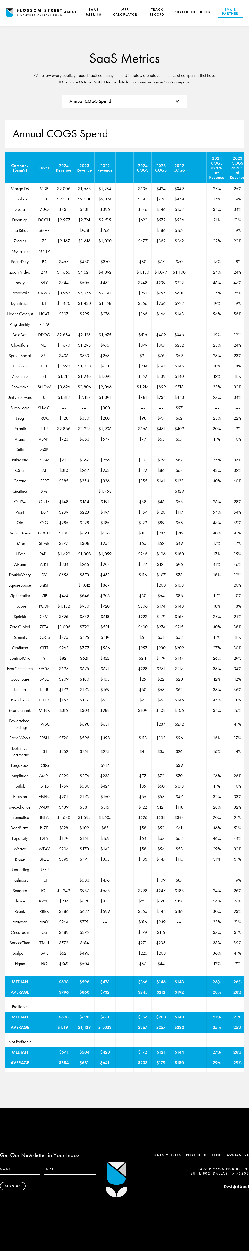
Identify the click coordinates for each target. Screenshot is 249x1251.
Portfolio (196, 1155)
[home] (34, 13)
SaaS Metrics (167, 1155)
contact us (238, 1155)
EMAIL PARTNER (230, 12)
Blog (217, 1155)
